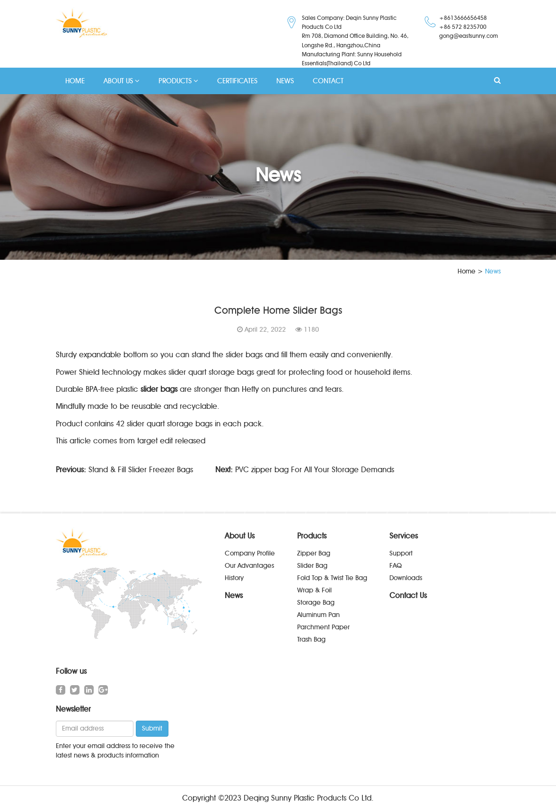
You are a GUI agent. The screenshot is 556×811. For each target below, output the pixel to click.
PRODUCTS (178, 81)
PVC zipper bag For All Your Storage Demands (314, 469)
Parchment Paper (323, 627)
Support (401, 553)
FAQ (395, 566)
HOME (75, 81)
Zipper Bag (313, 553)
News (234, 595)
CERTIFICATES (237, 81)
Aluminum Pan (318, 615)
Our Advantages (249, 566)
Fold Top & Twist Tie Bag (332, 578)
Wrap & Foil (314, 590)
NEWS (285, 81)
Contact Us (408, 595)
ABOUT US (122, 81)
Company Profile (250, 553)
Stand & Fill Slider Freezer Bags (140, 469)
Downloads (405, 578)
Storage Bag (316, 603)
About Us (240, 535)
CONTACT (328, 81)
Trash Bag (311, 639)
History (234, 578)
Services (403, 535)
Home (467, 271)
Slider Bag (312, 566)
